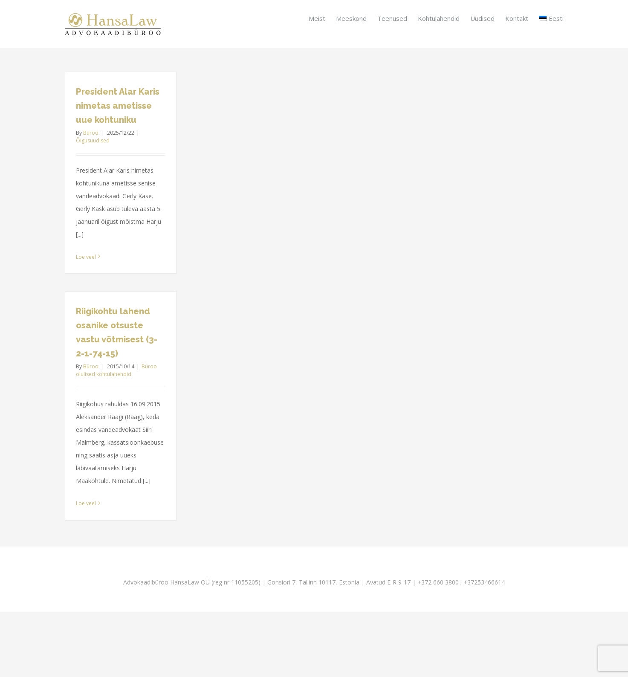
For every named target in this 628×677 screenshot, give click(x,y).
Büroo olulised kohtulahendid (116, 370)
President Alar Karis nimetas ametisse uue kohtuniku (117, 106)
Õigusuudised (93, 140)
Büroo (90, 132)
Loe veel (86, 256)
